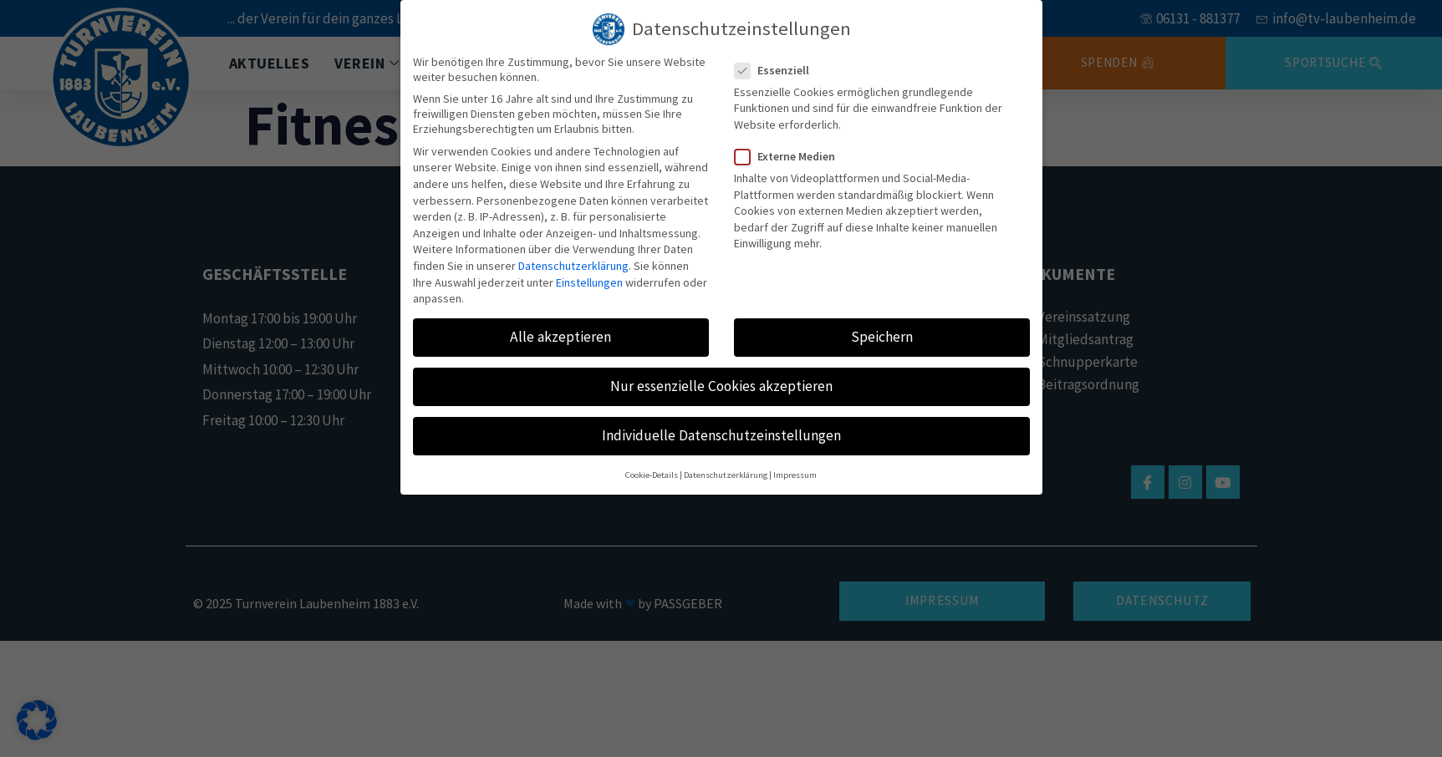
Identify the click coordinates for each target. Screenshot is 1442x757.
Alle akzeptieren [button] (560, 330)
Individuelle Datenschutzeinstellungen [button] (721, 429)
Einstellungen (589, 275)
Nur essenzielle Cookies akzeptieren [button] (721, 379)
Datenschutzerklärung (573, 259)
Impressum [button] (795, 468)
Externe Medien (790, 149)
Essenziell (777, 63)
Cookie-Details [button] (651, 468)
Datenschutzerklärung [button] (725, 468)
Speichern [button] (882, 330)
